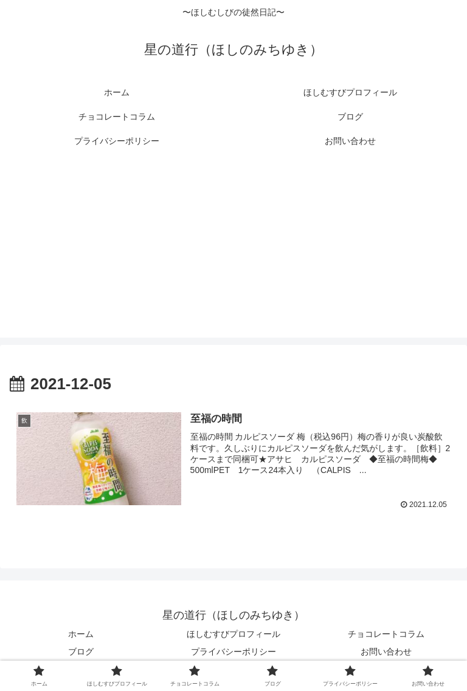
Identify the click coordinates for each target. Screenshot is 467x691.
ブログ (81, 651)
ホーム (81, 634)
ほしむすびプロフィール (233, 634)
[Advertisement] (233, 253)
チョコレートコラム (386, 634)
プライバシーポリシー (233, 651)
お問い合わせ (386, 651)
